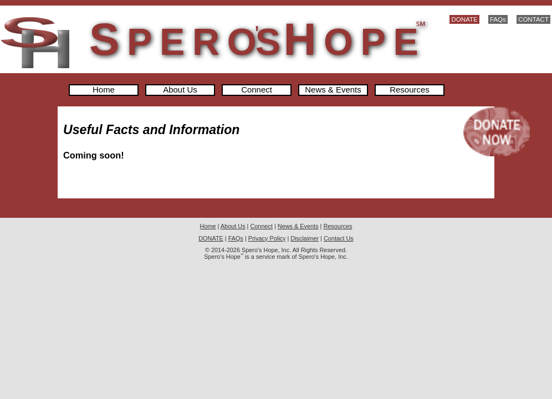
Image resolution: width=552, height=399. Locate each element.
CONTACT (533, 19)
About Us (180, 90)
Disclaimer (304, 238)
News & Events (333, 90)
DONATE (464, 19)
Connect (256, 90)
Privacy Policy (267, 238)
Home (104, 90)
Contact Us (339, 238)
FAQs (498, 19)
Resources (409, 90)
